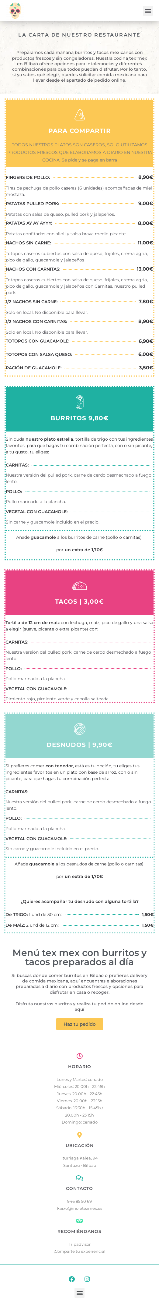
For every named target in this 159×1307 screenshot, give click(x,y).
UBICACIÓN (80, 1145)
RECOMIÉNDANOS (79, 1231)
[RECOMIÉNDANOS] (80, 1221)
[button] (148, 11)
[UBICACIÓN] (80, 1135)
